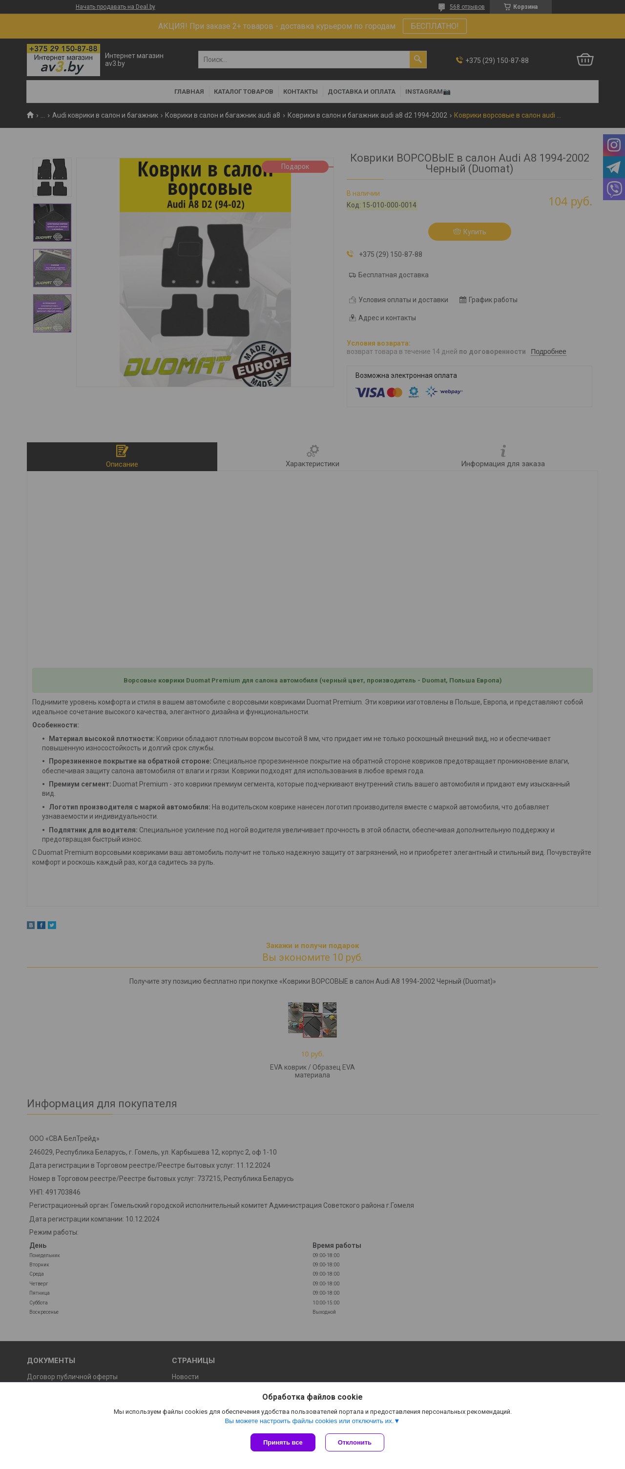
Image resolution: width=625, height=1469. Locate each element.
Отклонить (355, 1442)
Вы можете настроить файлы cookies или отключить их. (309, 1421)
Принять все (283, 1442)
